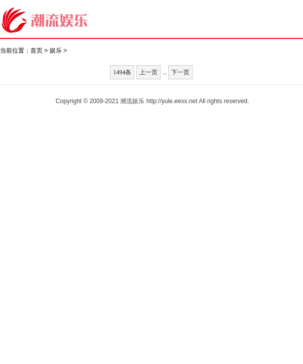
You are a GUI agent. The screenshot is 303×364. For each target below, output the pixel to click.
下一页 (180, 72)
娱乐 (56, 50)
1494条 (122, 72)
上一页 (148, 72)
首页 (36, 50)
